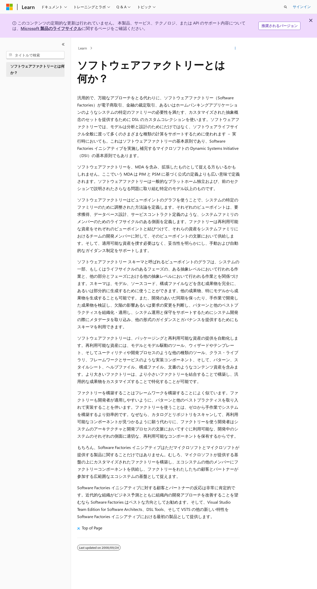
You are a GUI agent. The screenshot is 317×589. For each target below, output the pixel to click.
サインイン (302, 6)
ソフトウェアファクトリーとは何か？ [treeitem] (37, 69)
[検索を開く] (285, 7)
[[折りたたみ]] (63, 44)
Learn (82, 48)
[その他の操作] (235, 48)
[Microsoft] (9, 7)
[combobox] (35, 55)
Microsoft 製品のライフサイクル (51, 28)
